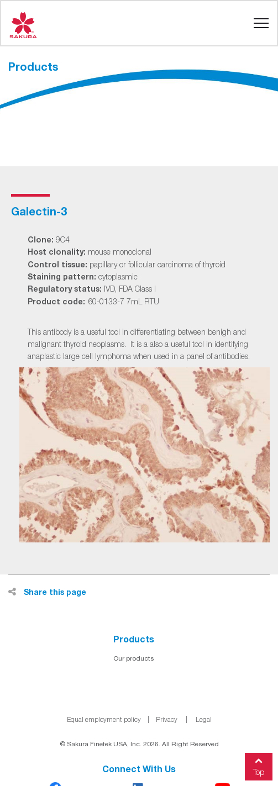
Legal (204, 719)
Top (258, 765)
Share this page (47, 592)
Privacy (166, 719)
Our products (133, 658)
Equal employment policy (104, 719)
